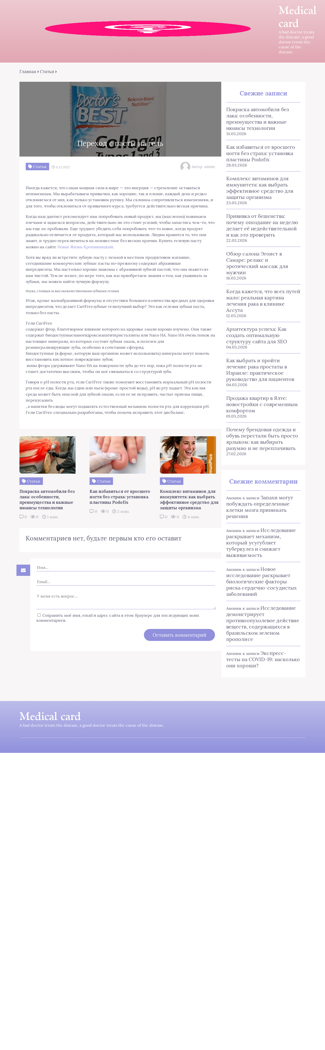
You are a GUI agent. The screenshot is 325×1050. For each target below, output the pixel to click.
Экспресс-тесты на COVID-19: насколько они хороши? (259, 641)
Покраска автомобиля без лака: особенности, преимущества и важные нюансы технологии (260, 116)
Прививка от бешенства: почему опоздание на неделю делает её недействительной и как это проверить (260, 219)
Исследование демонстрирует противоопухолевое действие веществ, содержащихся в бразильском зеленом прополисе (259, 605)
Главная (28, 72)
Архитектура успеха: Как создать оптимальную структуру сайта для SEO (252, 317)
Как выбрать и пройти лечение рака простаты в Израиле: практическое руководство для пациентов (260, 351)
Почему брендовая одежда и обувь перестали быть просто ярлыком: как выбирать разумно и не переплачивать (258, 420)
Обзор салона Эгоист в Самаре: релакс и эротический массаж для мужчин (260, 254)
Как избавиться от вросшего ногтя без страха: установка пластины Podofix (256, 147)
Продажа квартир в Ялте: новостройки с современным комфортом (258, 386)
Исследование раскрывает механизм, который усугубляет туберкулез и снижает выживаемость (257, 524)
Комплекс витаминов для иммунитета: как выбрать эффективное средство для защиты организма (256, 182)
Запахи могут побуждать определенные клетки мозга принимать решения (255, 488)
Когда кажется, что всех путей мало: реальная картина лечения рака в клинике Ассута (260, 285)
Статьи (48, 72)
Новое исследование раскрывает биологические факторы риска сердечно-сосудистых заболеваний (260, 563)
